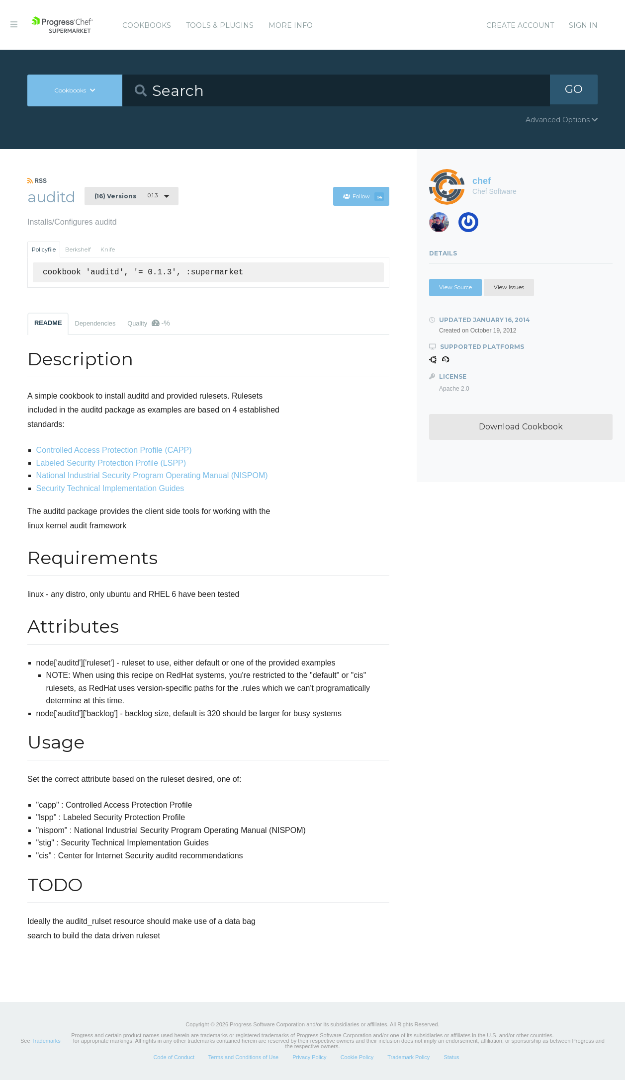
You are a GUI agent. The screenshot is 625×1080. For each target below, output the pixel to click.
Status (451, 1057)
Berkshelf (78, 249)
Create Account (520, 25)
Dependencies (95, 323)
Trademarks (45, 1041)
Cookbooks (146, 25)
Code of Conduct (173, 1057)
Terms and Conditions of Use (243, 1057)
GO (573, 90)
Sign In (583, 25)
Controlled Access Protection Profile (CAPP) (114, 450)
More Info (290, 25)
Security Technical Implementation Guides (110, 488)
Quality (148, 323)
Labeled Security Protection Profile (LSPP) (111, 463)
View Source (455, 287)
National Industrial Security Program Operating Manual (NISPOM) (152, 475)
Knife (107, 249)
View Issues (509, 287)
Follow (363, 196)
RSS (37, 180)
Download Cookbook (521, 426)
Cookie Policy (357, 1057)
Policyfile (44, 249)
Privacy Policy (309, 1057)
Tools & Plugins (220, 25)
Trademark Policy (408, 1057)
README (48, 323)
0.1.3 (126, 196)
